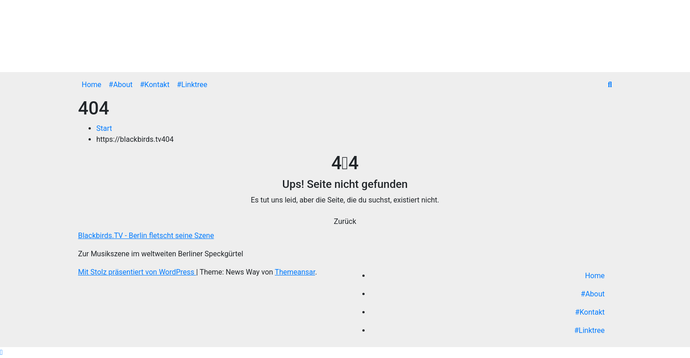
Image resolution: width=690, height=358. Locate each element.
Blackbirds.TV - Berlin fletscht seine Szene (146, 235)
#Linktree (192, 84)
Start (104, 128)
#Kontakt (155, 84)
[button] (610, 84)
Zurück (345, 221)
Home (91, 84)
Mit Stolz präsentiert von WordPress (137, 272)
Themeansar (295, 272)
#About (120, 84)
